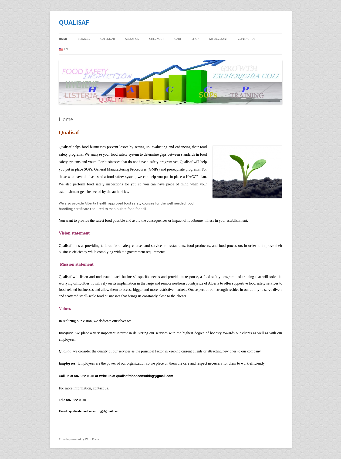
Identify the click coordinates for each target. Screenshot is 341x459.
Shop (195, 39)
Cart (177, 39)
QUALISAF (74, 22)
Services (84, 39)
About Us (132, 39)
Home (63, 39)
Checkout (156, 39)
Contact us (246, 39)
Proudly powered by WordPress (79, 439)
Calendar (107, 39)
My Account (218, 39)
